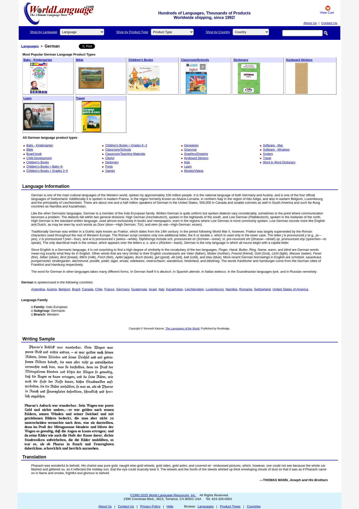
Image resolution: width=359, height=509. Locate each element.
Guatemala (139, 289)
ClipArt (109, 158)
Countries (254, 506)
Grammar (190, 149)
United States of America (290, 289)
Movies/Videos (194, 171)
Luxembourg (215, 289)
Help (170, 506)
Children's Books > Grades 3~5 (47, 171)
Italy (161, 289)
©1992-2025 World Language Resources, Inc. (163, 495)
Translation (34, 456)
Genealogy (191, 145)
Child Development (39, 158)
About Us (310, 23)
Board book (34, 154)
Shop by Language (43, 32)
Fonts (109, 166)
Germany (122, 289)
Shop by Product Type (132, 32)
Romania (245, 289)
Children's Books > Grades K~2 (126, 145)
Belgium (64, 289)
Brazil (76, 289)
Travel (80, 98)
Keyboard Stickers (299, 60)
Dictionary (241, 60)
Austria (52, 289)
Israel (153, 289)
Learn (27, 98)
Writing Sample (38, 338)
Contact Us (329, 23)
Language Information (46, 186)
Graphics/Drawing (196, 154)
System (268, 154)
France (109, 289)
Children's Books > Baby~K (44, 166)
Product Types (230, 506)
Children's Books (141, 60)
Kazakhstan (174, 289)
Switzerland (262, 289)
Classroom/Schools (195, 60)
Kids (187, 162)
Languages (30, 46)
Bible (79, 60)
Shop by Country (218, 32)
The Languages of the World (182, 328)
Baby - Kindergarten (37, 60)
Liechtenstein (194, 289)
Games (110, 171)
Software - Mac (273, 145)
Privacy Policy (150, 506)
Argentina (38, 289)
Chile (99, 289)
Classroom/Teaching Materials (125, 154)
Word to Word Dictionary (279, 162)
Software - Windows (276, 149)
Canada (87, 289)
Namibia (231, 289)
